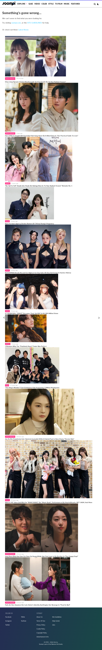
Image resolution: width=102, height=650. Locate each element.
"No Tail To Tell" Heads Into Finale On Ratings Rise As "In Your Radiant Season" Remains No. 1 (38, 186)
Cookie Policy (41, 629)
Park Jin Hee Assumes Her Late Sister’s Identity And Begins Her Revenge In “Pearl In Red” (37, 605)
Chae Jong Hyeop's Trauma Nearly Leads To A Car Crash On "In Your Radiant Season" (35, 82)
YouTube (23, 621)
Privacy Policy (41, 625)
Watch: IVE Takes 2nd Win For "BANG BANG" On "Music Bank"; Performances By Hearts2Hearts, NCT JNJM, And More (48, 502)
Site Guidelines (56, 617)
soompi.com (16, 23)
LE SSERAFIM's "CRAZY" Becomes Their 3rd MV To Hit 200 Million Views (31, 313)
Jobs (53, 625)
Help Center (56, 621)
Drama (8, 183)
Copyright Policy (42, 633)
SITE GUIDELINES (34, 23)
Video (37, 4)
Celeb (44, 4)
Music (67, 4)
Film (7, 385)
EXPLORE (21, 4)
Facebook (8, 617)
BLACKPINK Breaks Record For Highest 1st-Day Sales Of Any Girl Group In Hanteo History (38, 273)
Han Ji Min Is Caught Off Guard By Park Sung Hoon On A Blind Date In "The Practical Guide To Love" (41, 136)
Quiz (31, 4)
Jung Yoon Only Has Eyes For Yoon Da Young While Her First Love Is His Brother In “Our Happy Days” (41, 556)
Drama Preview (10, 78)
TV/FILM (58, 4)
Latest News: (23, 30)
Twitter (7, 625)
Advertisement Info (43, 637)
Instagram (8, 621)
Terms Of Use (41, 621)
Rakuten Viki (55, 644)
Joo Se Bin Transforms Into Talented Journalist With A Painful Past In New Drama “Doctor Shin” (39, 439)
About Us (39, 617)
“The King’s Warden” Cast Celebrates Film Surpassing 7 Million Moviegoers (32, 387)
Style (51, 4)
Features (75, 4)
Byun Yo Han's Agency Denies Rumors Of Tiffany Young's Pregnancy (29, 223)
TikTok (23, 617)
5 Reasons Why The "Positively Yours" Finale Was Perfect (26, 346)
